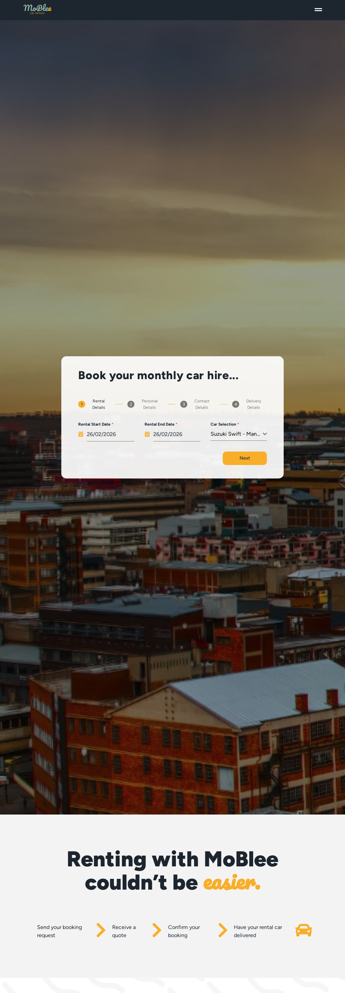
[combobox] (238, 434)
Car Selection (225, 424)
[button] (318, 10)
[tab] (94, 404)
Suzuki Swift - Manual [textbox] (236, 434)
